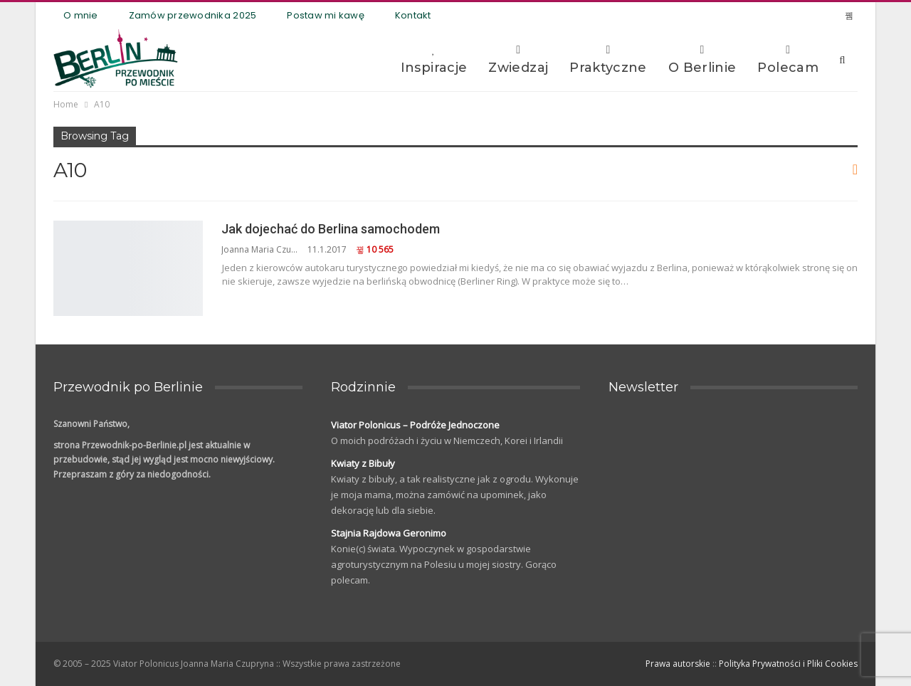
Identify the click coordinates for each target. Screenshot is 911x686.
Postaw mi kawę (325, 15)
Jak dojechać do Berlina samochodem (330, 228)
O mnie (80, 15)
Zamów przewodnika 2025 (193, 15)
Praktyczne (608, 59)
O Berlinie (702, 59)
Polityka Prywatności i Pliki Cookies (788, 664)
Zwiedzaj (518, 59)
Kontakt (413, 15)
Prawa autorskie (678, 664)
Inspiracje (434, 59)
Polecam (788, 59)
